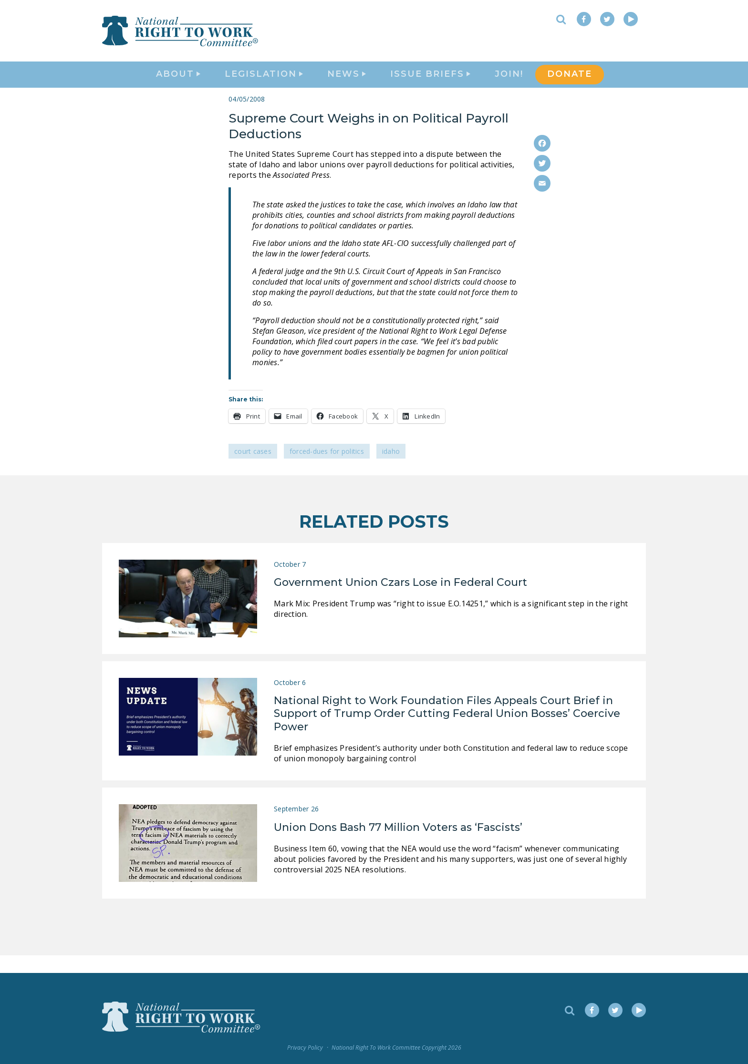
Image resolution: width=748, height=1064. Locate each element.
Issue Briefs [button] (430, 84)
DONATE (569, 84)
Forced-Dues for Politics (327, 468)
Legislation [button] (264, 84)
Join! (509, 84)
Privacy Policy (305, 1048)
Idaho (391, 468)
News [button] (346, 84)
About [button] (178, 84)
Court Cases (252, 468)
